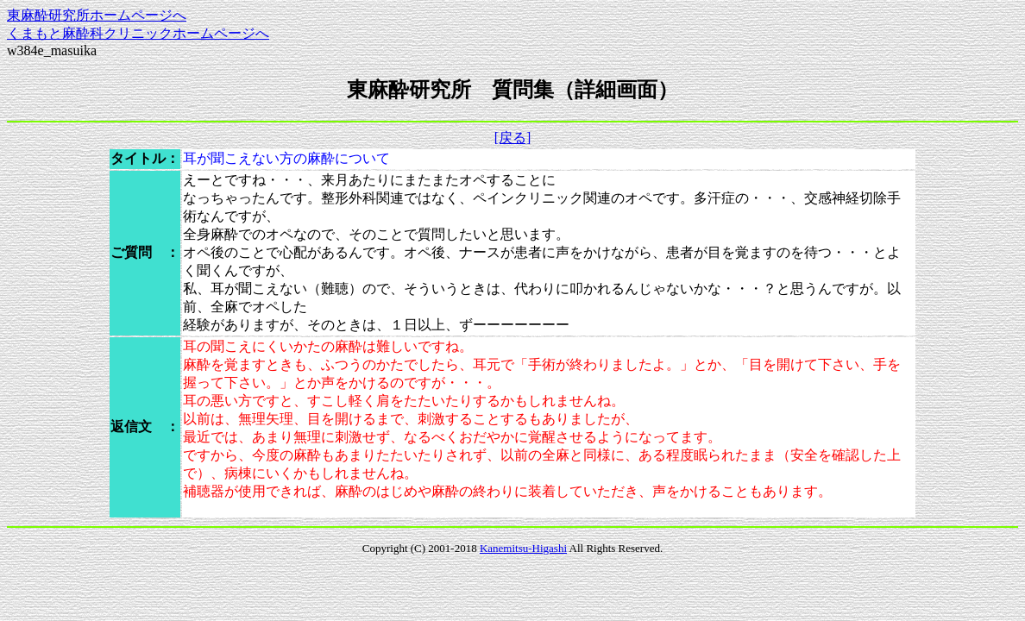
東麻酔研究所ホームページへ (96, 15)
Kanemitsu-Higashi (523, 548)
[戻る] (512, 137)
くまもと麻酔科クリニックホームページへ (138, 33)
